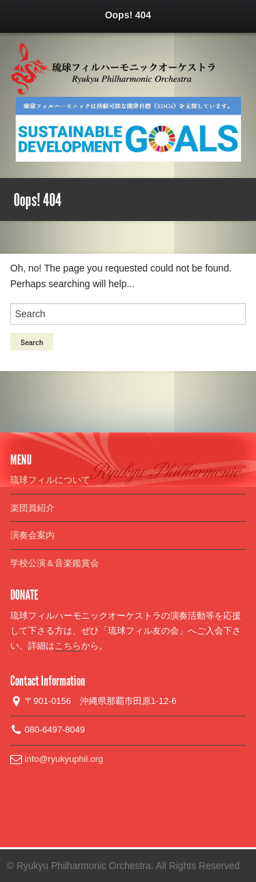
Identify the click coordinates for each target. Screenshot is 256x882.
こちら (68, 646)
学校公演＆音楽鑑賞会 (54, 563)
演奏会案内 (32, 535)
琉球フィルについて (50, 480)
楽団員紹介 (32, 508)
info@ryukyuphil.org (62, 759)
